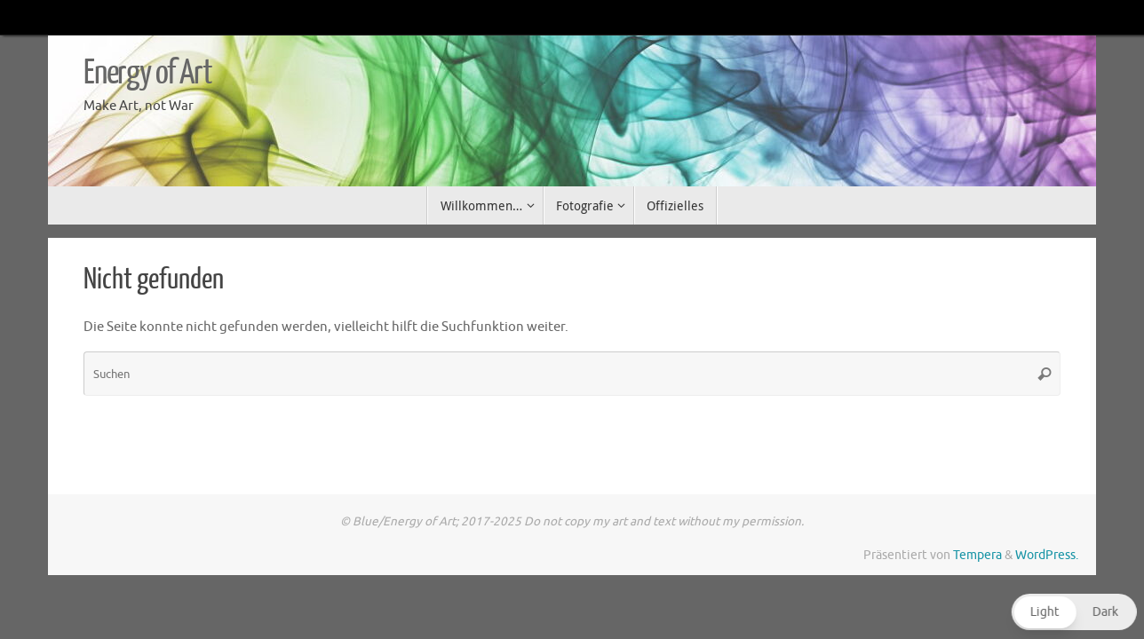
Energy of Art (147, 72)
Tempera (977, 555)
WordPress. (1046, 555)
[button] (1071, 612)
